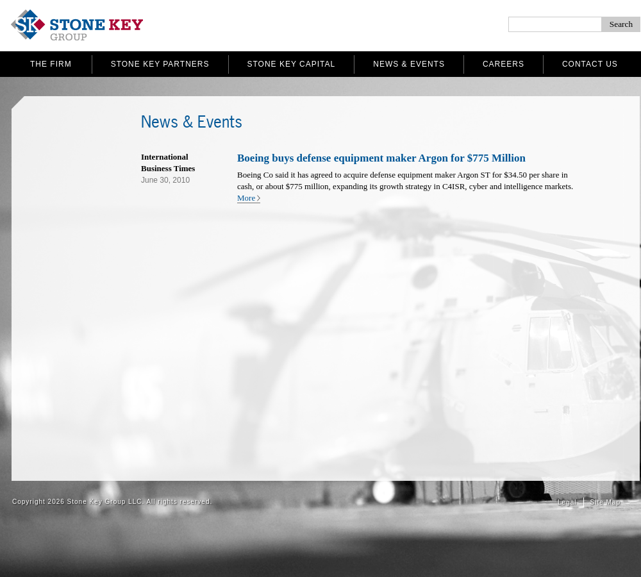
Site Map (605, 502)
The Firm (51, 64)
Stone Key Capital (291, 64)
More (246, 198)
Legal (567, 502)
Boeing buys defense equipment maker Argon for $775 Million (381, 158)
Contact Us (590, 64)
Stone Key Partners (160, 64)
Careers (503, 64)
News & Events (409, 64)
